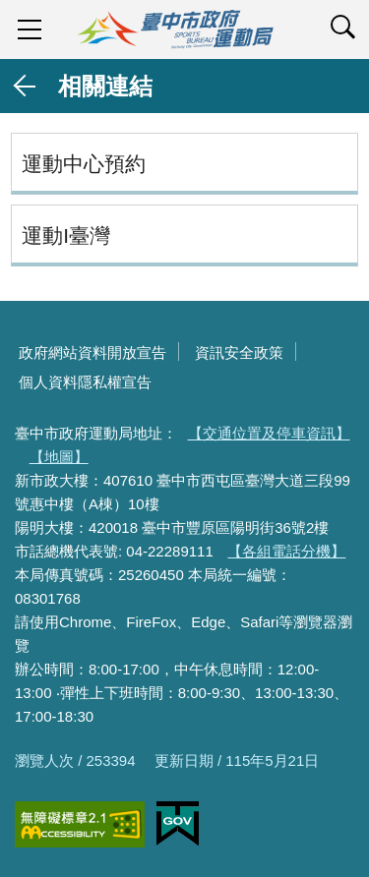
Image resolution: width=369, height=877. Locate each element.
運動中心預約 (84, 163)
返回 (25, 86)
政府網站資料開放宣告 (92, 352)
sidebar (29, 29)
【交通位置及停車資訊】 (269, 433)
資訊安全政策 (239, 352)
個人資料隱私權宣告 (85, 382)
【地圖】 (59, 456)
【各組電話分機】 (286, 551)
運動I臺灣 (66, 235)
